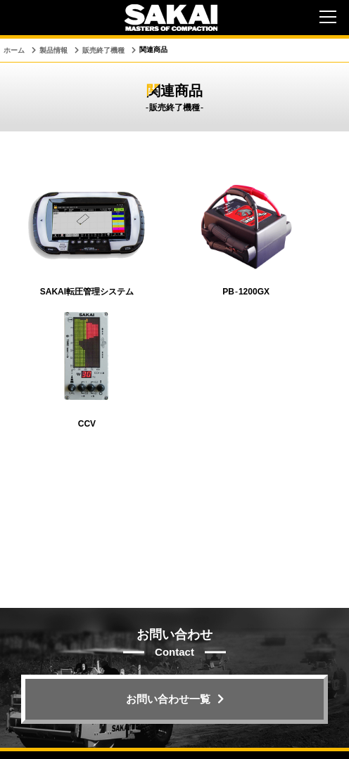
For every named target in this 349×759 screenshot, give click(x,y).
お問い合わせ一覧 (168, 699)
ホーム (14, 50)
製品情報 (53, 50)
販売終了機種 (103, 50)
